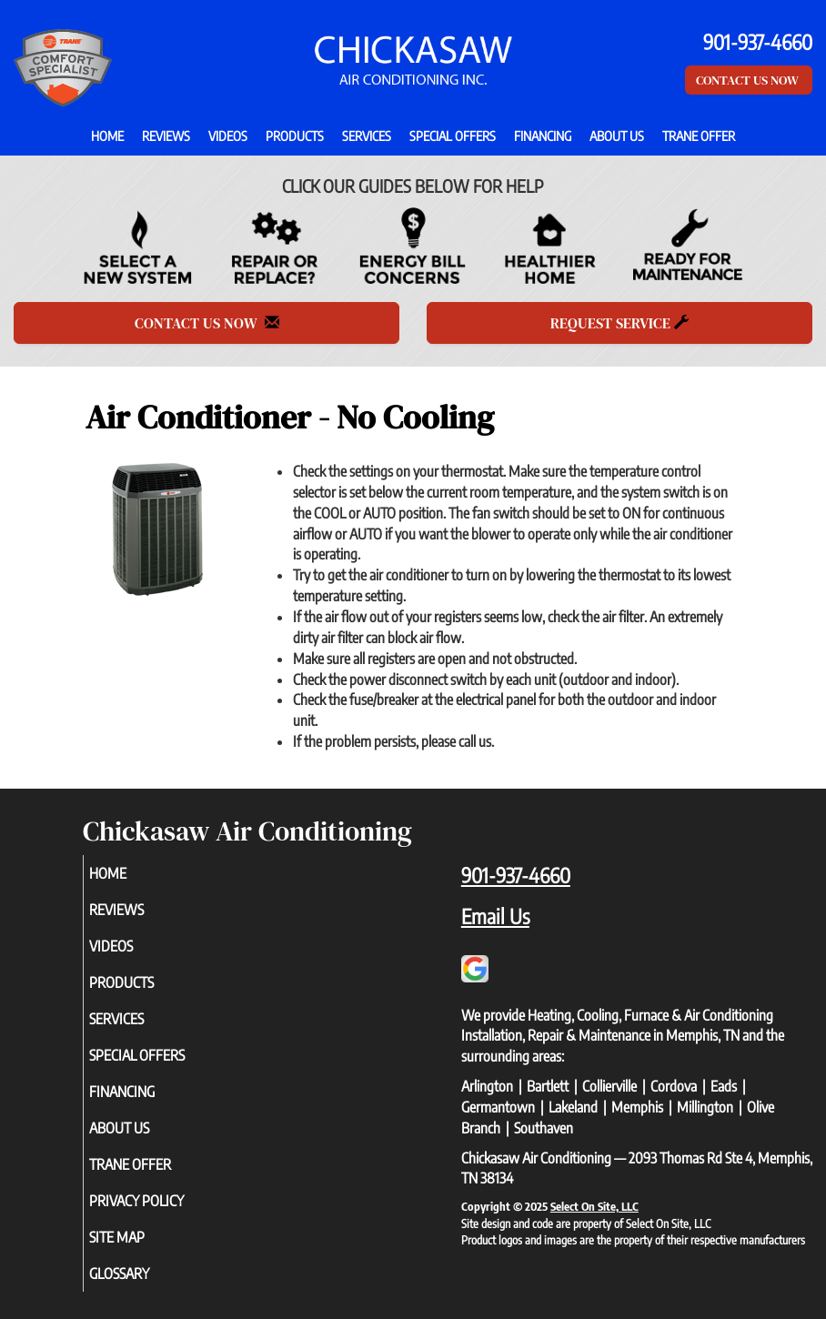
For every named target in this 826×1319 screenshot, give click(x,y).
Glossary (141, 1273)
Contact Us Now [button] (748, 80)
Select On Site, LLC (594, 1206)
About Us (616, 135)
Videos (227, 135)
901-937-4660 (515, 875)
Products (295, 135)
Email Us (495, 916)
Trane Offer (698, 135)
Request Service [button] (619, 323)
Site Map (138, 1237)
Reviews (166, 135)
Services (366, 135)
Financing (542, 135)
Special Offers (452, 135)
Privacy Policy (158, 1201)
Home (107, 135)
